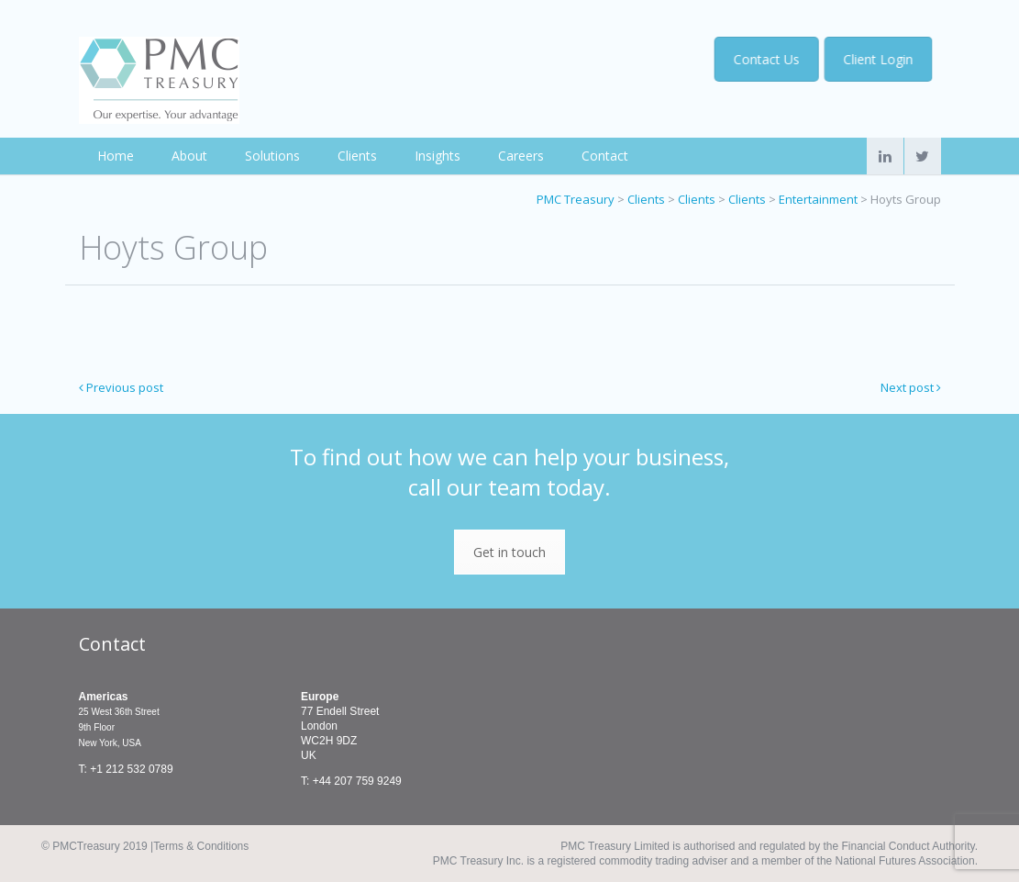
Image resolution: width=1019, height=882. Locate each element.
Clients (357, 155)
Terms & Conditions (201, 846)
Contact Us (769, 59)
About (189, 155)
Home (115, 155)
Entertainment (818, 199)
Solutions (272, 155)
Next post (911, 387)
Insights (437, 155)
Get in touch (509, 552)
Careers (521, 155)
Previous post (121, 387)
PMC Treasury (576, 199)
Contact (604, 155)
